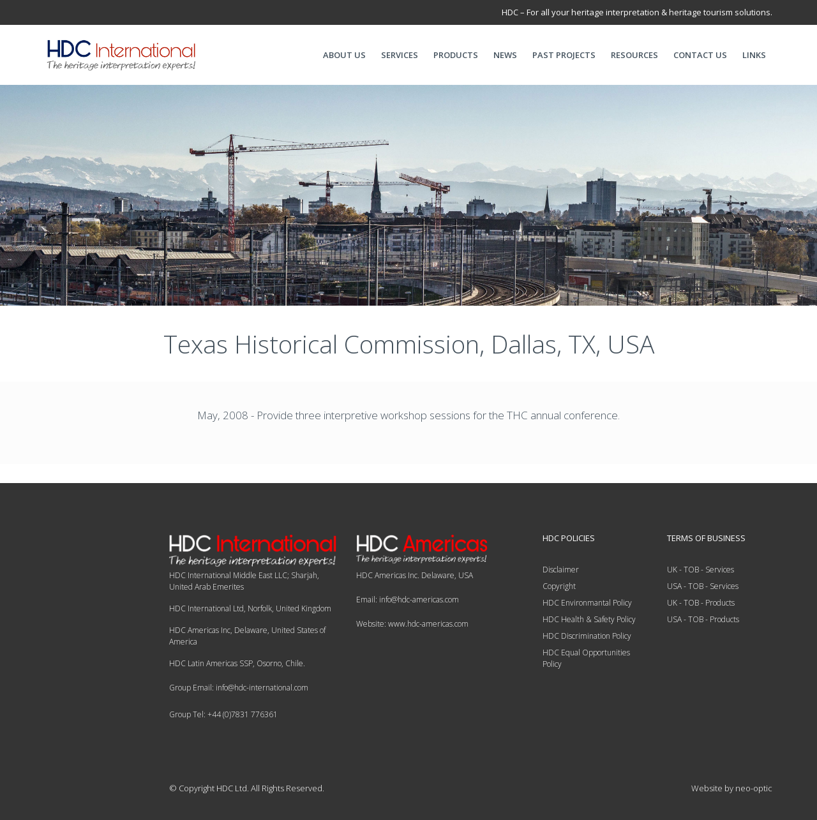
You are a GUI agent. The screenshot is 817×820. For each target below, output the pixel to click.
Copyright (559, 586)
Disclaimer (561, 569)
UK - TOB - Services (700, 569)
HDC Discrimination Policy (587, 635)
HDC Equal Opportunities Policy (586, 658)
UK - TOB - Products (701, 602)
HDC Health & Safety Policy (589, 619)
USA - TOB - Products (703, 619)
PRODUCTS (455, 55)
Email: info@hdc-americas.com (407, 599)
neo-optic (753, 788)
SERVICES (399, 55)
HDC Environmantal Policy (587, 602)
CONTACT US (700, 55)
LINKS (754, 55)
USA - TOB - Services (702, 586)
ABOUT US (344, 55)
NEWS (505, 55)
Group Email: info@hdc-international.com (238, 687)
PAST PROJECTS (564, 55)
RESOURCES (634, 55)
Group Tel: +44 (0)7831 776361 (223, 714)
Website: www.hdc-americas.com (412, 623)
